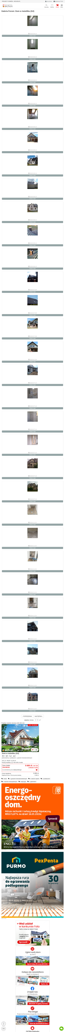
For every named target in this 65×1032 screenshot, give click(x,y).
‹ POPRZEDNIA (27, 716)
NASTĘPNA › (39, 716)
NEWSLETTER (58, 1)
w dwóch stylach (34, 778)
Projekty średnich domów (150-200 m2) (12, 723)
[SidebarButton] (3, 1028)
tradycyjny (23, 781)
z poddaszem (46, 778)
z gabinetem (32, 781)
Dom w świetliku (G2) (10, 753)
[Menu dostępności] (3, 1024)
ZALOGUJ (48, 1)
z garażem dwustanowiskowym (18, 778)
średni (5, 778)
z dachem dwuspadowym (10, 781)
